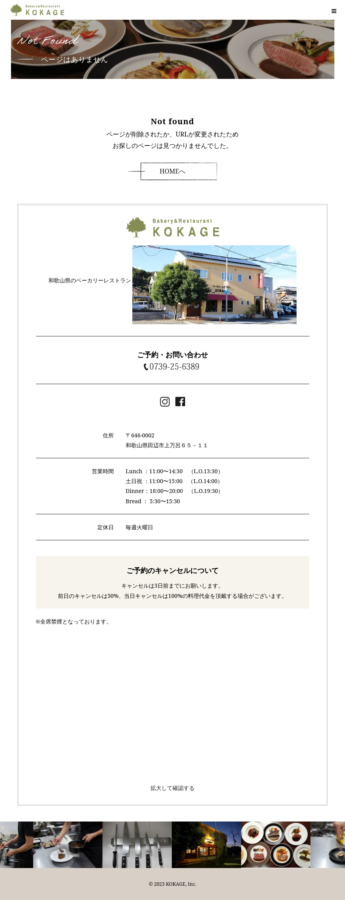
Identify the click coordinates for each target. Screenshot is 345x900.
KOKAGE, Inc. (181, 884)
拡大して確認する (172, 788)
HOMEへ (172, 171)
